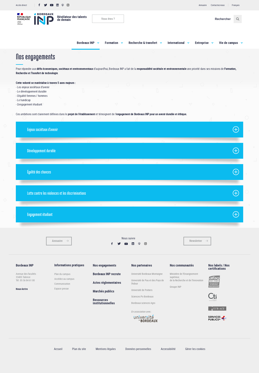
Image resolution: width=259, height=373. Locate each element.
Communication (62, 294)
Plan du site (79, 359)
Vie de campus (228, 42)
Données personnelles (138, 359)
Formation (111, 42)
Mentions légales (106, 359)
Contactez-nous (217, 5)
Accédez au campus (64, 289)
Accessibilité (168, 359)
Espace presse (61, 298)
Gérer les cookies (195, 359)
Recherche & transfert (143, 42)
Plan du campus (62, 284)
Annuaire (203, 5)
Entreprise (202, 42)
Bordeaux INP (85, 42)
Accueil (19, 55)
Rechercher (224, 19)
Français (235, 5)
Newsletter (195, 251)
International (176, 42)
